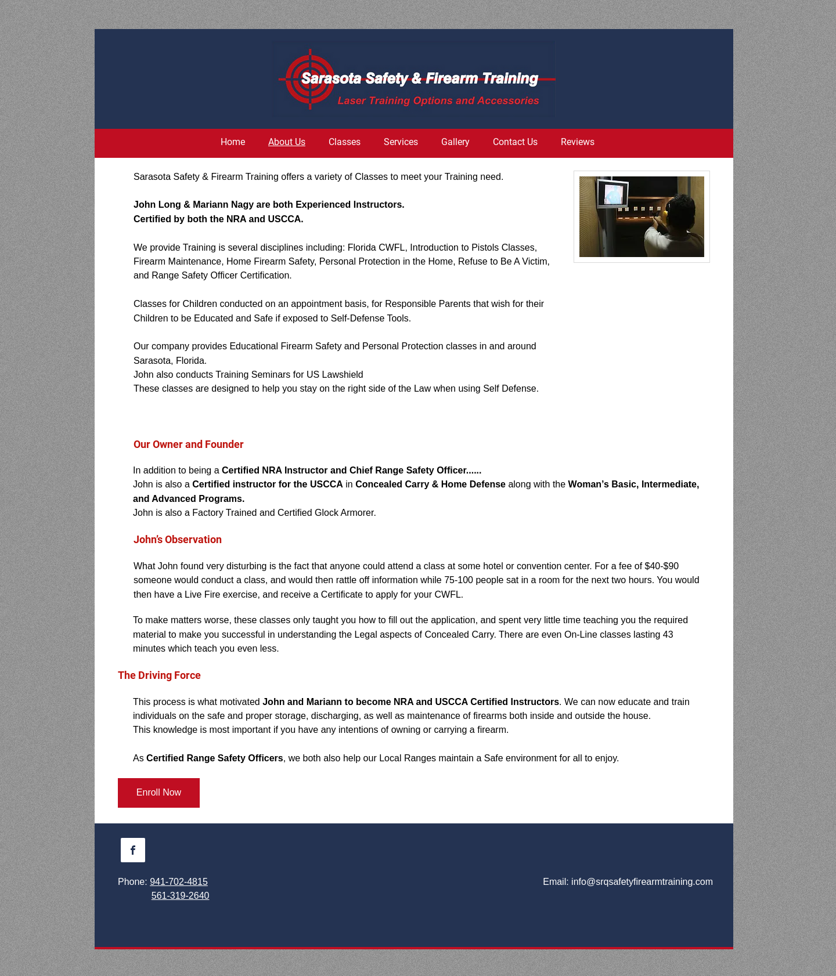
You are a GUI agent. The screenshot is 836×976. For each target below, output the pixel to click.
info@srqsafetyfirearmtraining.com (642, 882)
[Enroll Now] (159, 793)
